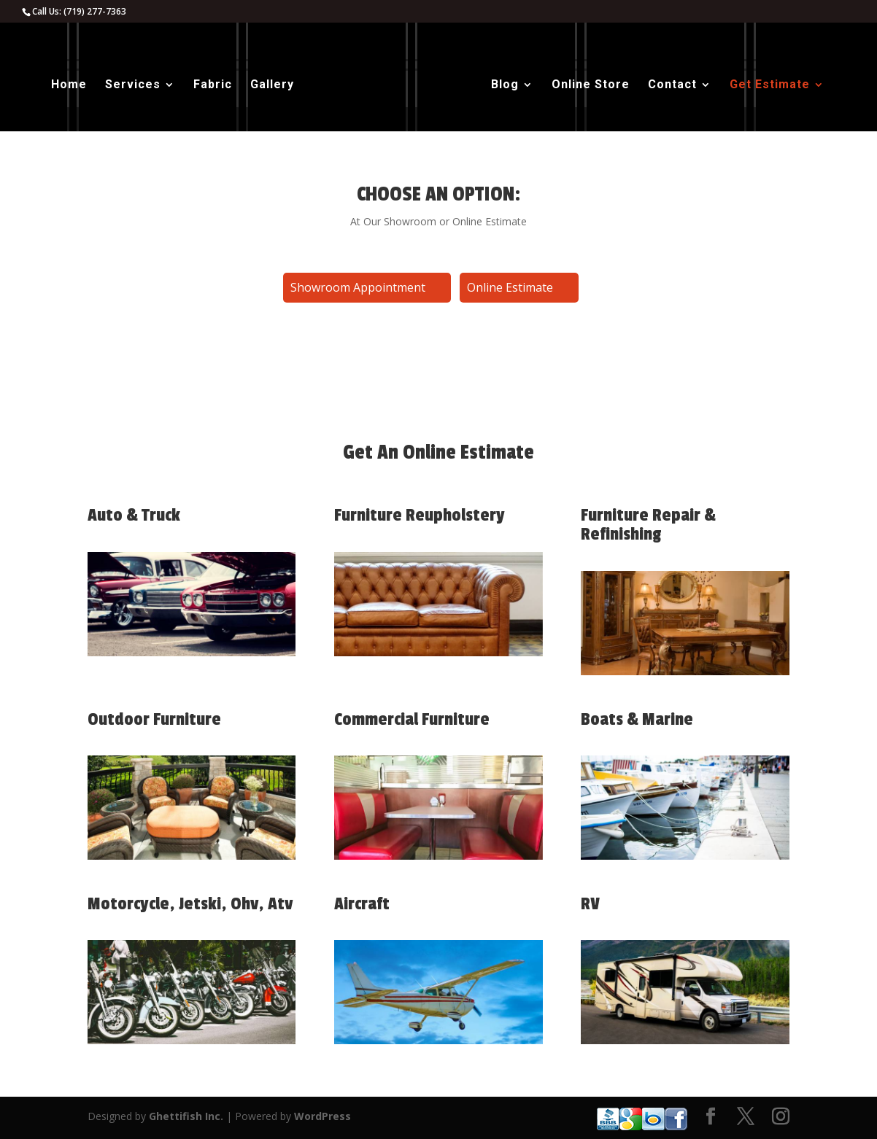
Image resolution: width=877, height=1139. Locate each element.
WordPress (322, 1116)
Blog (505, 85)
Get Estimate (770, 85)
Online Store (591, 85)
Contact (672, 85)
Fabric (212, 85)
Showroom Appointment (357, 287)
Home (69, 85)
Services (133, 85)
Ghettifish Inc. (186, 1116)
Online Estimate (510, 287)
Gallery (272, 85)
